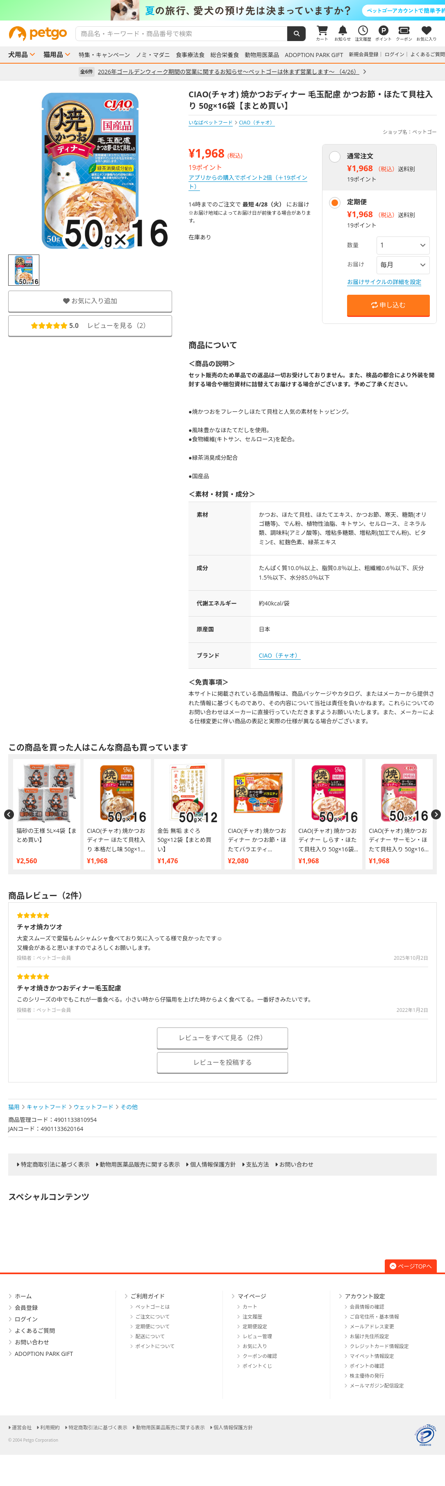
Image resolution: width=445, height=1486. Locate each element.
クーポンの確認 (260, 1356)
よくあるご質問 (428, 54)
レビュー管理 (257, 1336)
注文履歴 (252, 1316)
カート (250, 1306)
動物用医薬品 (262, 55)
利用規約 (50, 1427)
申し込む (388, 305)
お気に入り (255, 1346)
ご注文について (153, 1316)
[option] (222, 10)
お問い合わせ (296, 1164)
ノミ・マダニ (153, 55)
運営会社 (22, 1427)
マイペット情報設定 (372, 1356)
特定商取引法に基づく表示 (55, 1164)
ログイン (394, 54)
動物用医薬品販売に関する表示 (140, 1164)
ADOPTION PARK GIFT (314, 55)
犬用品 (18, 54)
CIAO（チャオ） (280, 655)
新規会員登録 (364, 54)
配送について (150, 1336)
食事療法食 (190, 55)
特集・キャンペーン (104, 55)
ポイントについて (155, 1346)
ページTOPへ (411, 1266)
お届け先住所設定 (369, 1336)
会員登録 (26, 1308)
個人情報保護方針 (213, 1164)
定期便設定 (255, 1326)
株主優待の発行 (367, 1375)
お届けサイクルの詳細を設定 (384, 282)
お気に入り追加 (90, 300)
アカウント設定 (365, 1296)
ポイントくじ (257, 1365)
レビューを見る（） (90, 325)
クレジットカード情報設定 (379, 1346)
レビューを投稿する (222, 1062)
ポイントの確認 (367, 1365)
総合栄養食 (224, 55)
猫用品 (53, 54)
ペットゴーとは (153, 1306)
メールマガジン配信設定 (377, 1385)
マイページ (252, 1296)
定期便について (153, 1326)
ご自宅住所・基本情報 (374, 1316)
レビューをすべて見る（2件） (222, 1037)
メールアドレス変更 (372, 1326)
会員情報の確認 (367, 1306)
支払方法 (257, 1164)
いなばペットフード (210, 122)
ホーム (23, 1296)
